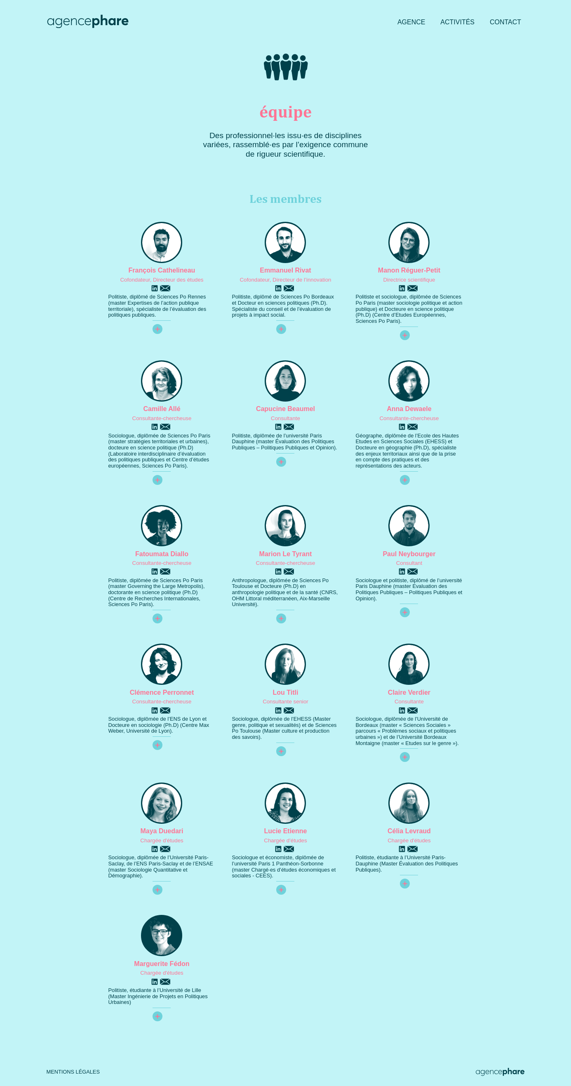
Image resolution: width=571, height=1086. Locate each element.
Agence (411, 22)
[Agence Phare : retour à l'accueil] (88, 22)
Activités (457, 22)
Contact (505, 22)
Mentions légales (73, 1072)
